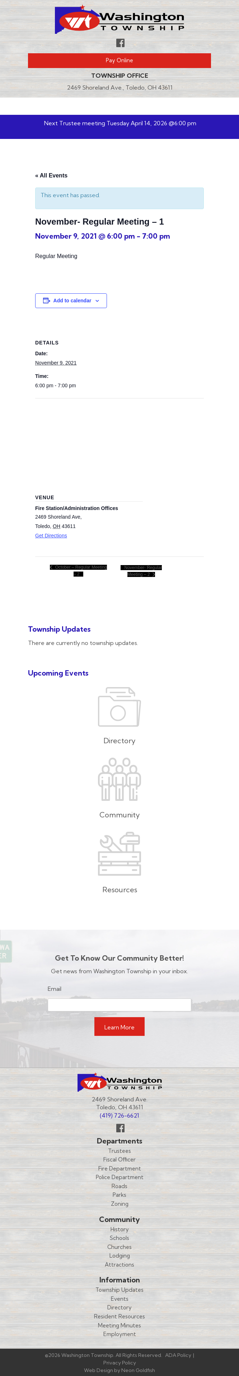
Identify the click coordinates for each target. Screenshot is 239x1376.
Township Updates (119, 1289)
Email (54, 988)
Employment (119, 1334)
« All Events (51, 175)
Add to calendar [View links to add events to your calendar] (72, 300)
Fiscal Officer (119, 1159)
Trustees (119, 1150)
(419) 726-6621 (119, 1115)
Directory (119, 1307)
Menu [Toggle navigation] (190, 106)
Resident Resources (119, 1316)
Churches (119, 1247)
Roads (119, 1186)
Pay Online (119, 60)
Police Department (120, 1177)
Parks (119, 1194)
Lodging (119, 1255)
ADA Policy (178, 1355)
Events (119, 1298)
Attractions (119, 1264)
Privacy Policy (119, 1362)
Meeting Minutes (119, 1325)
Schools (119, 1238)
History (120, 1229)
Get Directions (51, 535)
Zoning (119, 1203)
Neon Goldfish (138, 1370)
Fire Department (119, 1168)
